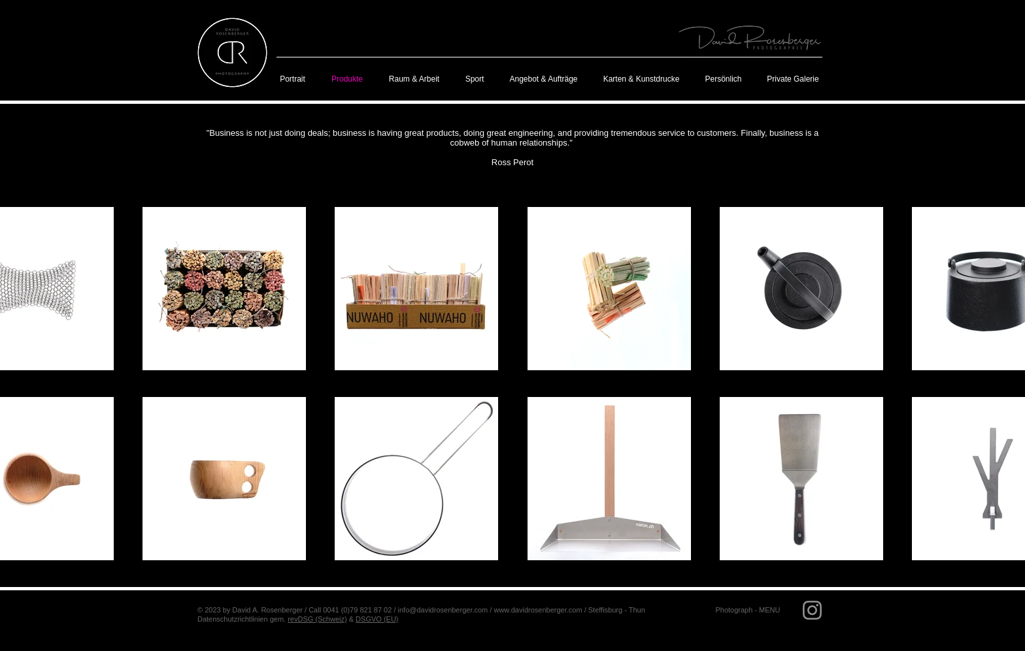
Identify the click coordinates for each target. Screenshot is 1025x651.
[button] (747, 610)
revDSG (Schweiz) (317, 619)
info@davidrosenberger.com (443, 610)
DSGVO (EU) (377, 619)
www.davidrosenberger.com (538, 610)
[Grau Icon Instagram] (812, 610)
